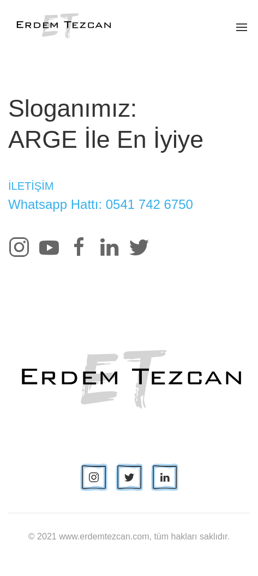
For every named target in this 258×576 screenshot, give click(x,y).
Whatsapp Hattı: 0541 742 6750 (100, 204)
